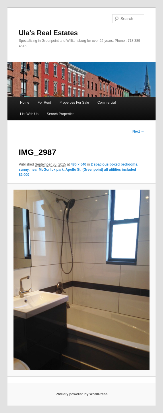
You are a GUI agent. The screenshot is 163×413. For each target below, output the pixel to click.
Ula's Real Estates (48, 33)
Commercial (106, 103)
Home (24, 103)
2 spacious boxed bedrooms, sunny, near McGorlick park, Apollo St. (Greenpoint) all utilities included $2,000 (78, 169)
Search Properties (60, 114)
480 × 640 (78, 164)
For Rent (44, 103)
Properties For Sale (74, 103)
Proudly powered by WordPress (81, 394)
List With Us (29, 114)
